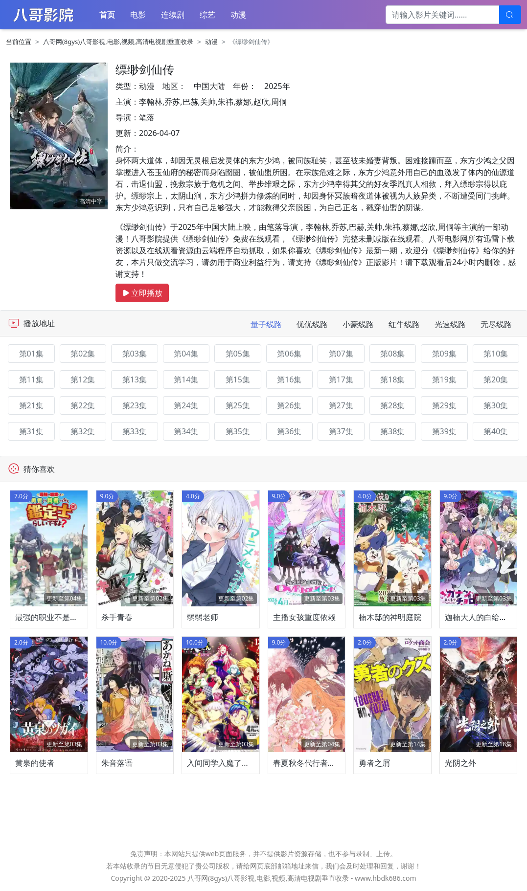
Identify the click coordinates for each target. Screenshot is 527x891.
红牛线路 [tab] (404, 324)
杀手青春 (117, 617)
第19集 (444, 379)
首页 (107, 14)
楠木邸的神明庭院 (390, 617)
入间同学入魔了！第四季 (230, 762)
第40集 (495, 431)
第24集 (186, 405)
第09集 (444, 353)
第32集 (82, 431)
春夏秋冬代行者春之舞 (312, 762)
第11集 (31, 379)
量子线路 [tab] (266, 324)
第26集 (289, 405)
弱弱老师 (202, 617)
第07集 (341, 353)
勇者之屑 (374, 762)
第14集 (186, 379)
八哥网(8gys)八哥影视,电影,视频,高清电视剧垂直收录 (118, 41)
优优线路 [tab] (312, 324)
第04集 (186, 353)
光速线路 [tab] (450, 324)
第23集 (134, 405)
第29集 (444, 405)
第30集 (495, 405)
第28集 (392, 405)
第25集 (238, 405)
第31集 (31, 431)
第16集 (289, 379)
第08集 (392, 353)
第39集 (444, 431)
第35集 (238, 431)
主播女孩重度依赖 (304, 617)
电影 (138, 14)
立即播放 (142, 293)
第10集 (495, 353)
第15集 (238, 379)
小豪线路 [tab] (358, 324)
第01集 (31, 353)
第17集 (341, 379)
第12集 (82, 379)
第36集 (289, 431)
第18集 (392, 379)
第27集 (341, 405)
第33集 (134, 431)
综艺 (207, 14)
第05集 (238, 353)
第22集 (82, 405)
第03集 (134, 353)
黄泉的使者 (34, 762)
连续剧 (172, 14)
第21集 (31, 405)
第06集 (289, 353)
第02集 (82, 353)
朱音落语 (117, 762)
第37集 (341, 431)
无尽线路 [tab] (496, 324)
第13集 (134, 379)
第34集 (186, 431)
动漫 (238, 14)
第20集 (495, 379)
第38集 (392, 431)
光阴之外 (460, 762)
